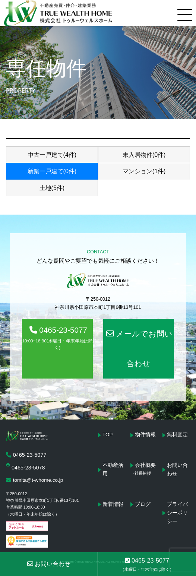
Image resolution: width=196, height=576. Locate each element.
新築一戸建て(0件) (52, 171)
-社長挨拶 (142, 473)
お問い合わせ (177, 469)
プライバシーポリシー (177, 512)
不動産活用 (112, 469)
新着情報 (112, 504)
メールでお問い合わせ (139, 348)
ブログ (143, 504)
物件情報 (145, 434)
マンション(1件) (144, 171)
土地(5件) (52, 188)
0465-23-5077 (57, 338)
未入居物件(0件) (144, 155)
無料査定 (177, 434)
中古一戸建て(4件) (52, 155)
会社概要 (145, 465)
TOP (107, 434)
